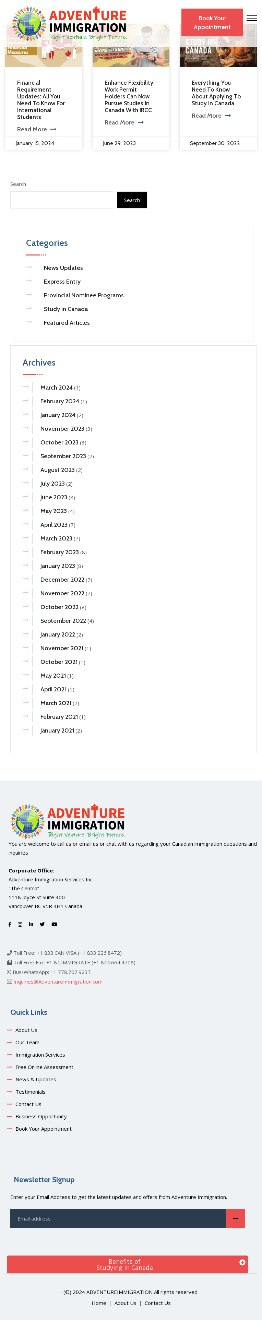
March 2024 (56, 387)
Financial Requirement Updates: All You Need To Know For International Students (41, 99)
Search (18, 183)
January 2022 (57, 634)
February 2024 (59, 401)
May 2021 (53, 675)
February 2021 (59, 717)
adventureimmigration (119, 1291)
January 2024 (57, 415)
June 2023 (53, 497)
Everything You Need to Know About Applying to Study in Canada (216, 93)
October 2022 (59, 607)
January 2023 (57, 566)
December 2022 (62, 579)
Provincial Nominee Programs (84, 295)
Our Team (27, 1042)
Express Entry (62, 281)
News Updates (63, 268)
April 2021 (53, 689)
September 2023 (63, 456)
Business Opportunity (41, 1116)
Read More (36, 129)
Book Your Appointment (212, 22)
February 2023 (59, 552)
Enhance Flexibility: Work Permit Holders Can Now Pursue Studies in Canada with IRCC (130, 96)
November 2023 (62, 428)
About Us (26, 1029)
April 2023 (54, 524)
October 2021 (59, 662)
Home (99, 1302)
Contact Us (28, 1104)
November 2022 (62, 593)
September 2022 (63, 621)
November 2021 (61, 648)
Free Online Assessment (44, 1066)
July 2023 (52, 483)
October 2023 (59, 442)
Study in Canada (66, 309)
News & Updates (35, 1079)
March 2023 (56, 538)
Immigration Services (40, 1054)
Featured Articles (67, 322)
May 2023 (53, 511)
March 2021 (55, 703)
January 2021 (57, 730)
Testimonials (30, 1091)
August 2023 (57, 470)
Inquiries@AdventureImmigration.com (58, 981)
